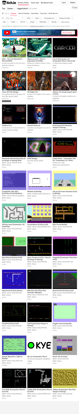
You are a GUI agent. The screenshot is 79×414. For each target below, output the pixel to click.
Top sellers (35, 13)
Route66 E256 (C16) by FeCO (63, 290)
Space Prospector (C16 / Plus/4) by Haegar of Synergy (38, 258)
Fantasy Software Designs (10, 130)
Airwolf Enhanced (33, 125)
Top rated (43, 13)
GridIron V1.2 (7, 125)
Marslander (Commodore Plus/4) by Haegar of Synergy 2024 (13, 159)
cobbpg (29, 361)
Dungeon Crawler (64, 18)
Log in (64, 2)
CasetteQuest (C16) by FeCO (37, 224)
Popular (13, 13)
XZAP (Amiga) (32, 158)
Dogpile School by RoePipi (62, 323)
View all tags (65, 22)
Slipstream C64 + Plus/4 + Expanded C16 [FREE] (36, 60)
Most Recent (53, 13)
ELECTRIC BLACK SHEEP (10, 96)
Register (72, 2)
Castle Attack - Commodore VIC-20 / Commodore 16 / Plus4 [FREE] (64, 160)
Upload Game (47, 3)
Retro (37, 18)
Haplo (54, 65)
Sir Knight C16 (32, 92)
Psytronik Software (8, 65)
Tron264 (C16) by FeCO (10, 323)
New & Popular (23, 13)
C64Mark (30, 96)
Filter (74, 7)
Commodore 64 (49, 18)
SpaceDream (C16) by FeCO (12, 257)
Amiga (32, 22)
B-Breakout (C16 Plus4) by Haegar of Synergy (62, 126)
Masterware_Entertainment (61, 165)
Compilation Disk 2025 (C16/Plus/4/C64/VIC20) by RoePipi (12, 193)
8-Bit (28, 18)
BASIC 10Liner (57, 132)
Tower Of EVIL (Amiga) (10, 92)
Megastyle (56, 98)
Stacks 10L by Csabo (60, 356)
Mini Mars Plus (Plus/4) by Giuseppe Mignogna (36, 291)
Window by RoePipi (34, 191)
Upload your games (36, 26)
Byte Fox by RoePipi (60, 224)
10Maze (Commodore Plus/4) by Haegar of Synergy (64, 390)
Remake (54, 22)
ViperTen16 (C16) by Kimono (12, 290)
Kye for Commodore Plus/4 (37, 356)
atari (4, 22)
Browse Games (23, 3)
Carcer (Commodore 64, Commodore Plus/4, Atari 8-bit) (64, 60)
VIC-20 (22, 22)
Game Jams (35, 3)
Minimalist (43, 22)
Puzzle (13, 22)
